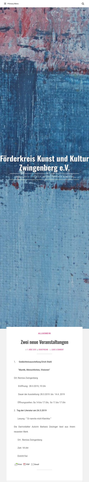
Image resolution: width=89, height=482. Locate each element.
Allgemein (44, 333)
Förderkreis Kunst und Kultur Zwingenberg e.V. (44, 163)
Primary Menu (11, 4)
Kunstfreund (43, 350)
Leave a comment (58, 350)
